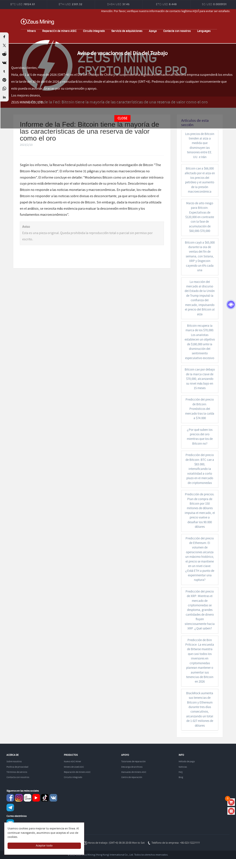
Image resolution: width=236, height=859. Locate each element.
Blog (181, 777)
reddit (27, 798)
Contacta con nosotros (177, 31)
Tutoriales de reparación (133, 761)
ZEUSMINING (37, 21)
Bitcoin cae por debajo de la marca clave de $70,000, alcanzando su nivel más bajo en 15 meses (200, 379)
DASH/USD (118, 4)
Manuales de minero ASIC (133, 772)
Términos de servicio (16, 772)
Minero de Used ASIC (74, 767)
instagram (19, 798)
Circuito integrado (94, 31)
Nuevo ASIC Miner (72, 761)
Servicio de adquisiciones (126, 31)
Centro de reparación (131, 777)
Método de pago (187, 761)
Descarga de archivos (132, 767)
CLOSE (122, 118)
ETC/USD (166, 4)
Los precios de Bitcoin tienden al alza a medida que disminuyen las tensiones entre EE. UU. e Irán (199, 145)
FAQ (181, 772)
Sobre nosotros (14, 761)
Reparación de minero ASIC (59, 31)
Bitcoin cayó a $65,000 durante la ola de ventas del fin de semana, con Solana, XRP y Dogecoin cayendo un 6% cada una (200, 257)
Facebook (10, 798)
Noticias (183, 767)
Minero (31, 31)
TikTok (45, 798)
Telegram (10, 807)
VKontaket (53, 798)
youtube (36, 798)
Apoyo (153, 31)
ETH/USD (70, 4)
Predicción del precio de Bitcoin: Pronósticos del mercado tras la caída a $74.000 (199, 409)
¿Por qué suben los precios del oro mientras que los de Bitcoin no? (200, 437)
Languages (204, 31)
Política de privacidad (17, 767)
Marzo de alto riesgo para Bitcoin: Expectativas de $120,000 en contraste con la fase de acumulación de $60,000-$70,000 (199, 217)
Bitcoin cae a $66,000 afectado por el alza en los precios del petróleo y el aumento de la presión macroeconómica (200, 180)
